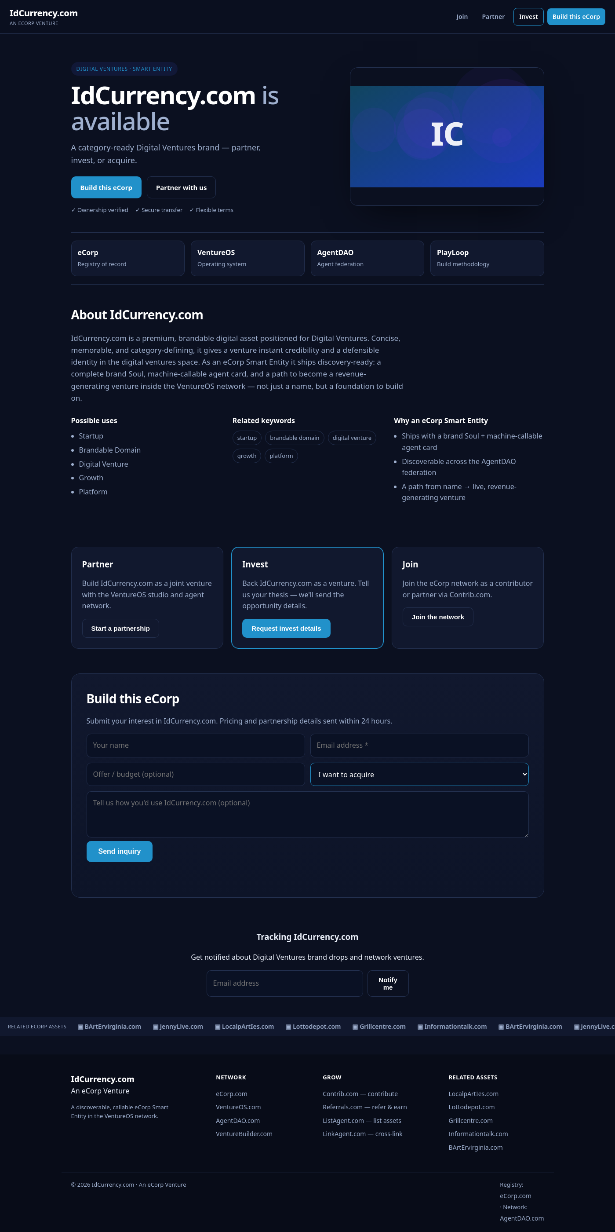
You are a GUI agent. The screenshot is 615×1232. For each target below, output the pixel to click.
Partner (493, 16)
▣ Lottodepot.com (316, 1026)
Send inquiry (119, 851)
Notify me (387, 983)
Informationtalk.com (478, 1134)
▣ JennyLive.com (181, 1026)
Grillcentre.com (471, 1120)
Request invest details (286, 628)
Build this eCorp (576, 16)
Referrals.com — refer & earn (365, 1107)
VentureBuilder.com (244, 1134)
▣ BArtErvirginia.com (112, 1026)
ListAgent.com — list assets (362, 1120)
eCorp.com (231, 1093)
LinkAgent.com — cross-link (363, 1134)
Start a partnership (120, 628)
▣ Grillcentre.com (382, 1026)
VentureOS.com (238, 1107)
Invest (528, 16)
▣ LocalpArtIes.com (247, 1026)
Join (462, 16)
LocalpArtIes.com (474, 1093)
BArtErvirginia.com (476, 1147)
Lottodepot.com (472, 1107)
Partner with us (181, 187)
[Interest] (419, 774)
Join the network (438, 617)
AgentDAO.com (238, 1120)
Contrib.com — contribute (360, 1093)
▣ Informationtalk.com (456, 1026)
